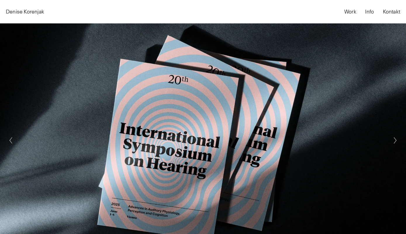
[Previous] (10, 140)
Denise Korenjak (25, 11)
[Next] (395, 140)
